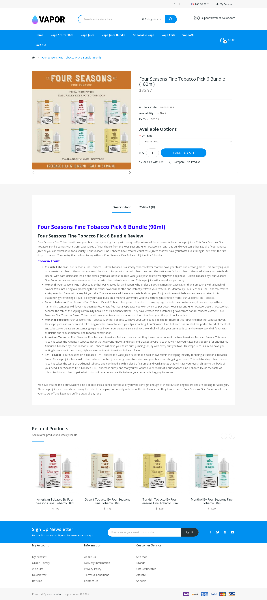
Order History (41, 563)
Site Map (141, 557)
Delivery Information (97, 563)
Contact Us (91, 581)
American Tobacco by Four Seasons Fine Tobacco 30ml (55, 501)
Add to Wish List (153, 162)
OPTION (146, 135)
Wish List (37, 569)
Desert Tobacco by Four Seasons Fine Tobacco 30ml (107, 501)
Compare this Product (187, 162)
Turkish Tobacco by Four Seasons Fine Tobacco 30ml (159, 501)
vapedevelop (54, 594)
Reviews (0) (146, 207)
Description (121, 207)
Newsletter (39, 575)
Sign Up (189, 532)
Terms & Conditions (96, 575)
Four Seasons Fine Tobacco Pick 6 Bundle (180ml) (71, 57)
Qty (141, 153)
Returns (37, 581)
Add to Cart (185, 153)
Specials (141, 581)
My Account (39, 557)
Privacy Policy (92, 569)
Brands (140, 563)
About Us (90, 557)
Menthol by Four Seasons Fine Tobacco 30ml (212, 501)
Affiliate (141, 575)
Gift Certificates (146, 569)
